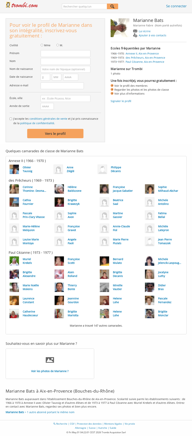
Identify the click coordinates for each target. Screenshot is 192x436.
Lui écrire (145, 31)
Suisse (92, 427)
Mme (47, 45)
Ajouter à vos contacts (152, 35)
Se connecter (176, 6)
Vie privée (130, 423)
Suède (113, 427)
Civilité (14, 45)
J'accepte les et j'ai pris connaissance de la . (55, 121)
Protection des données (89, 423)
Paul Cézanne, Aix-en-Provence (145, 61)
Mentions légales (113, 423)
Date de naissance (21, 76)
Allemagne (80, 427)
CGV (72, 423)
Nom (13, 61)
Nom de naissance (21, 69)
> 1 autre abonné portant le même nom (40, 412)
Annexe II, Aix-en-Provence (142, 53)
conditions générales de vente (48, 118)
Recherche (61, 423)
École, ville (16, 98)
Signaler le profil (121, 101)
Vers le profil (55, 133)
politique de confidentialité (37, 123)
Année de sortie (19, 106)
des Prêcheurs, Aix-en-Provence (145, 57)
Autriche (102, 427)
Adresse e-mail (19, 85)
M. (61, 45)
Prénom (14, 53)
